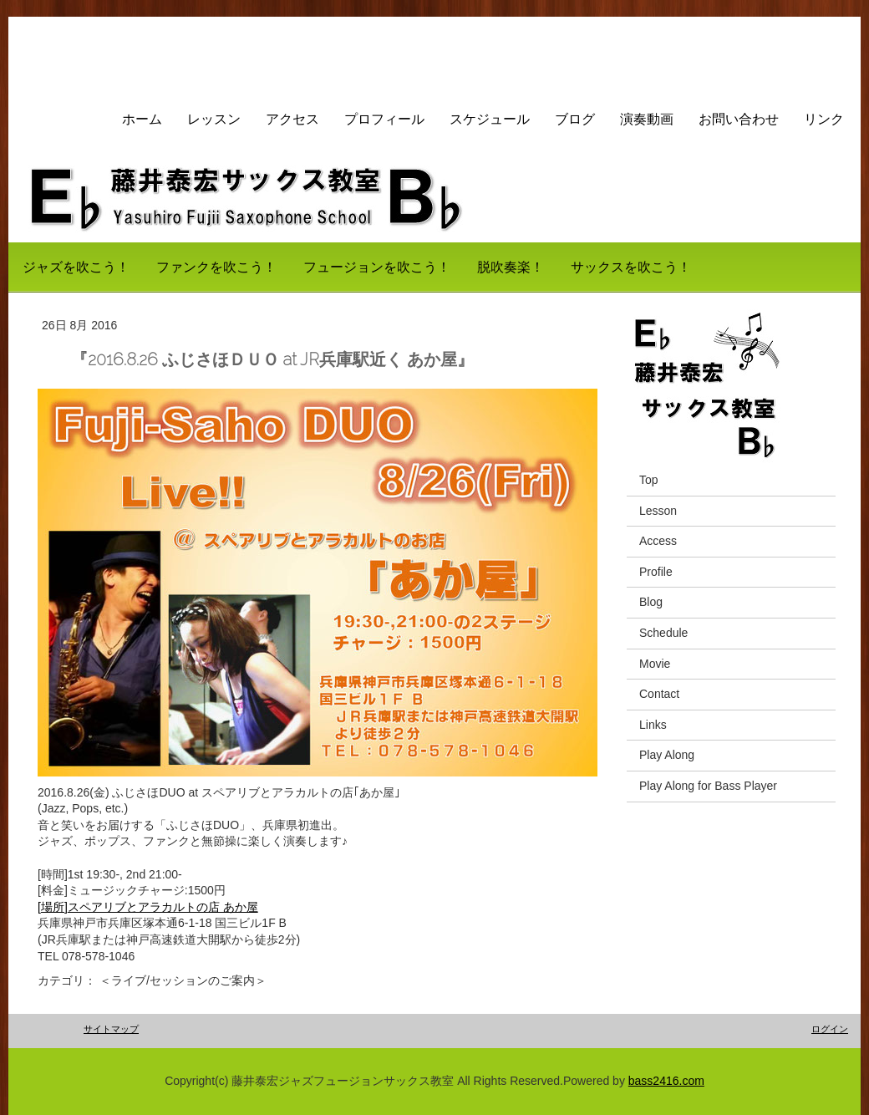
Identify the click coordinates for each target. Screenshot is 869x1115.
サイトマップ (111, 1029)
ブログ (575, 119)
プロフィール (384, 119)
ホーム (142, 119)
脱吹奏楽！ (510, 267)
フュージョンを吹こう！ (376, 267)
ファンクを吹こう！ (216, 267)
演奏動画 (646, 119)
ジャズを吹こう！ (76, 267)
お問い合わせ (739, 119)
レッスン (214, 119)
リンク (824, 119)
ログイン (829, 1029)
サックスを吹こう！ (631, 267)
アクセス (292, 119)
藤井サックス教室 (109, 54)
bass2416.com (666, 1080)
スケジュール (490, 119)
